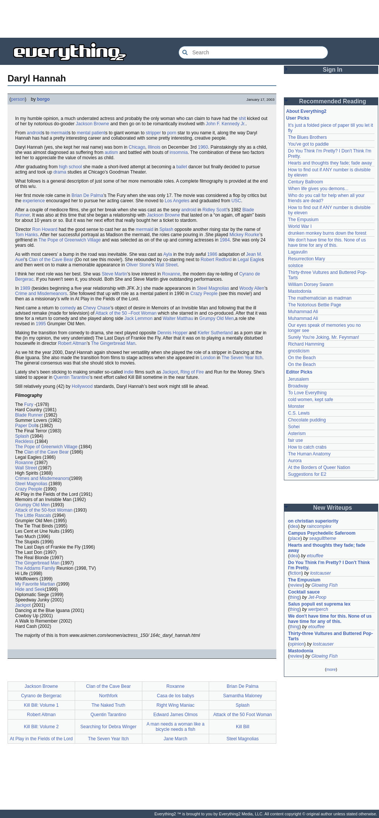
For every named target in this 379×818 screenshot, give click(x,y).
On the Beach (302, 357)
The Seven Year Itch (242, 357)
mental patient (91, 132)
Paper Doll (25, 425)
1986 (212, 254)
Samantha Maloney (242, 695)
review (296, 585)
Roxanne (171, 274)
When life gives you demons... (318, 188)
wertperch (318, 609)
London (208, 357)
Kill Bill (242, 726)
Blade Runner (29, 415)
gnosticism (299, 351)
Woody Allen (252, 288)
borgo (43, 99)
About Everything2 (306, 111)
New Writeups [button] (332, 507)
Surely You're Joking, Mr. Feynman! (323, 337)
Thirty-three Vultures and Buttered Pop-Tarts (330, 636)
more (331, 669)
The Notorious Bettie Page (314, 305)
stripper (153, 132)
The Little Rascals (33, 515)
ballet (181, 166)
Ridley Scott (214, 209)
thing (294, 597)
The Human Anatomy (309, 454)
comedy (68, 308)
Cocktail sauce (304, 592)
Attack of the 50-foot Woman (43, 510)
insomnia (178, 152)
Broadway (298, 386)
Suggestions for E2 (307, 474)
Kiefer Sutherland (215, 332)
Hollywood (82, 386)
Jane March (176, 738)
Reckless (24, 441)
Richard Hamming (306, 344)
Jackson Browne (92, 123)
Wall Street (166, 265)
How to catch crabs (307, 447)
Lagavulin (297, 252)
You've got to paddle (308, 144)
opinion (297, 644)
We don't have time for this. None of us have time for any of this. (327, 242)
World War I (300, 226)
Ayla (167, 254)
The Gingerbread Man (113, 343)
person (18, 99)
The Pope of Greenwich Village (70, 240)
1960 (203, 147)
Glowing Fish (324, 585)
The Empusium (303, 219)
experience (34, 200)
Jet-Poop (317, 597)
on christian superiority (313, 521)
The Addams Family (35, 568)
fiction (295, 573)
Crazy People (203, 293)
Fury (28, 404)
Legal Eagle (249, 259)
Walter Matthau (178, 318)
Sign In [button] (332, 69)
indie (129, 372)
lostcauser (320, 573)
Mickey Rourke (244, 234)
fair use (295, 440)
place (295, 538)
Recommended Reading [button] (332, 101)
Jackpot (170, 372)
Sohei (294, 426)
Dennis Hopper (172, 332)
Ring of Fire (192, 372)
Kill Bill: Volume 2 (41, 726)
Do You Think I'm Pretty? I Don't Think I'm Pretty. (329, 565)
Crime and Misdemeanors (41, 293)
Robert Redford (215, 259)
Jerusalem (298, 379)
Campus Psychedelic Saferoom (322, 533)
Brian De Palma (87, 195)
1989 (25, 288)
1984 (225, 240)
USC (236, 200)
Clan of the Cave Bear (51, 259)
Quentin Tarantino (71, 377)
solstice (295, 265)
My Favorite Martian (35, 584)
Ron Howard (44, 229)
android (34, 132)
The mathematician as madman (319, 298)
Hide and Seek (30, 589)
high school (70, 166)
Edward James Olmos (175, 714)
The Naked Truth (108, 705)
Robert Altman (72, 343)
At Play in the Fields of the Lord (41, 738)
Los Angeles (177, 200)
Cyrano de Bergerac (41, 695)
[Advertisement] (189, 19)
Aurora (295, 460)
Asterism (297, 433)
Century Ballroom (305, 182)
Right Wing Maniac (176, 705)
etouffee (315, 555)
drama (59, 172)
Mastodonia (299, 291)
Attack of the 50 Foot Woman (242, 714)
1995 (41, 323)
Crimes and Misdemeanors (42, 478)
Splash (166, 229)
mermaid (59, 132)
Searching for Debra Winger (108, 726)
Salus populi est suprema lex (319, 604)
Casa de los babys (175, 695)
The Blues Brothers (307, 137)
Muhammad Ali (303, 311)
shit (242, 118)
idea (294, 526)
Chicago (137, 147)
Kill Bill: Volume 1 (41, 705)
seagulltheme (322, 538)
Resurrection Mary (306, 258)
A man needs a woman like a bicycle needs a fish (175, 726)
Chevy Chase (96, 308)
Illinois (154, 147)
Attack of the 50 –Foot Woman (126, 313)
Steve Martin (114, 274)
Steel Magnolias (213, 288)
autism (111, 152)
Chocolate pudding (307, 420)
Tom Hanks (26, 234)
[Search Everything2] (253, 52)
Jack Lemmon (139, 318)
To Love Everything (307, 392)
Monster (296, 406)
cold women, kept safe (310, 399)
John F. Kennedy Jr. (225, 123)
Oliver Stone (138, 265)
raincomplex (319, 526)
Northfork (108, 695)
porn (171, 132)
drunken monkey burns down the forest (327, 233)
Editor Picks (299, 372)
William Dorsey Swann (310, 284)
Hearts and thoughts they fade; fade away (330, 163)
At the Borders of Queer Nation (319, 467)
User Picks (297, 118)
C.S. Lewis (299, 413)
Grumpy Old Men (216, 318)
